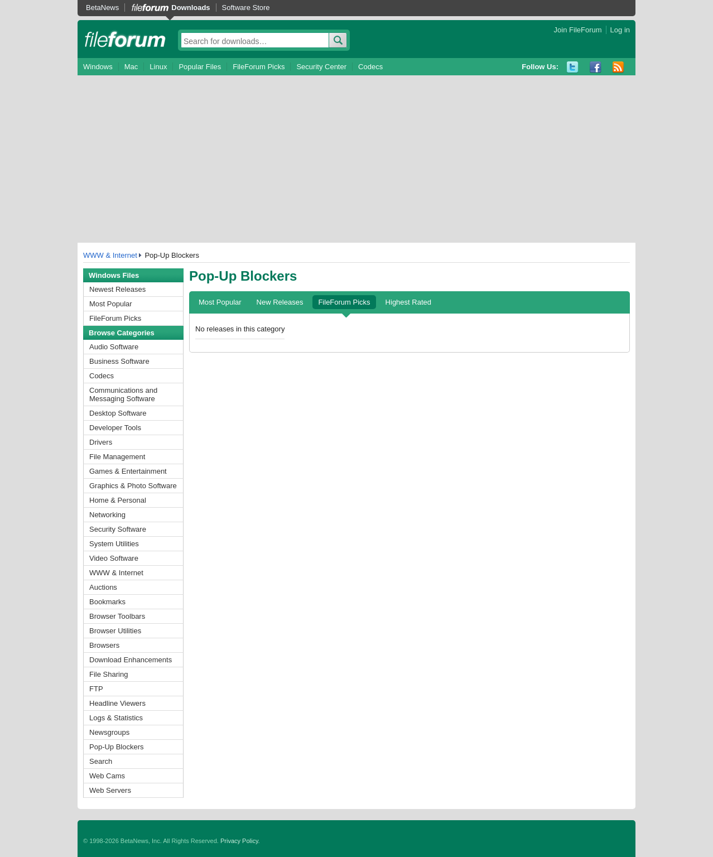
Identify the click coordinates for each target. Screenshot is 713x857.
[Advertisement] (356, 159)
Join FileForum (578, 30)
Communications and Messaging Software (123, 394)
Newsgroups (109, 732)
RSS (618, 67)
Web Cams (107, 776)
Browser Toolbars (117, 616)
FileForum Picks (259, 66)
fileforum (125, 39)
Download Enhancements (130, 660)
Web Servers (110, 790)
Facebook (595, 67)
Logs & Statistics (116, 718)
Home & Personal (117, 500)
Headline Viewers (117, 703)
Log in (620, 30)
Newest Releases (117, 289)
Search (100, 761)
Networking (107, 515)
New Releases (280, 302)
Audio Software (113, 347)
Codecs (370, 66)
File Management (117, 456)
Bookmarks (107, 602)
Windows (98, 66)
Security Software (117, 529)
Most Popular (110, 304)
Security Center (321, 66)
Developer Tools (115, 427)
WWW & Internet (110, 255)
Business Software (119, 361)
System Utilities (114, 544)
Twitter (573, 67)
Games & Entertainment (128, 471)
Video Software (113, 558)
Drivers (100, 442)
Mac (131, 66)
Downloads (190, 7)
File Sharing (108, 674)
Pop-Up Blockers (116, 747)
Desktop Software (118, 413)
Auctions (103, 587)
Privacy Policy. (240, 840)
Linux (158, 66)
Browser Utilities (115, 631)
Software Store (246, 7)
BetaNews (102, 7)
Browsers (104, 645)
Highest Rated (408, 302)
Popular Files (200, 66)
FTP (96, 689)
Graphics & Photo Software (133, 486)
